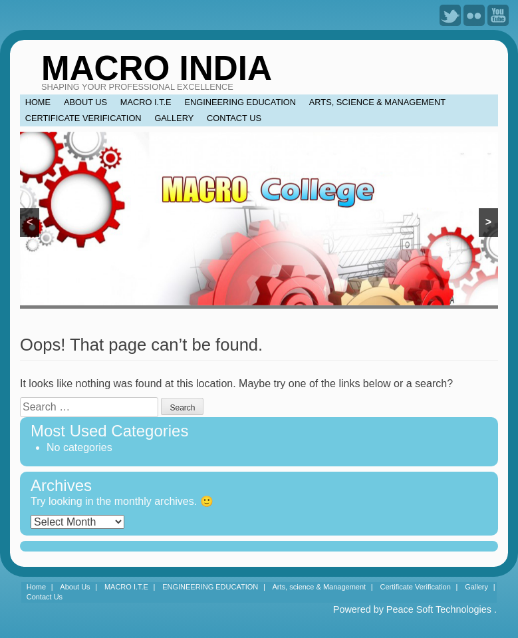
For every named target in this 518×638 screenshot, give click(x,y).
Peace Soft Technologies (438, 609)
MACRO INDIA (156, 68)
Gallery (174, 118)
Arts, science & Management (377, 102)
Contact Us (234, 118)
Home (38, 102)
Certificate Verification (83, 118)
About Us (85, 102)
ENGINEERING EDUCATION (240, 102)
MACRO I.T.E (146, 102)
